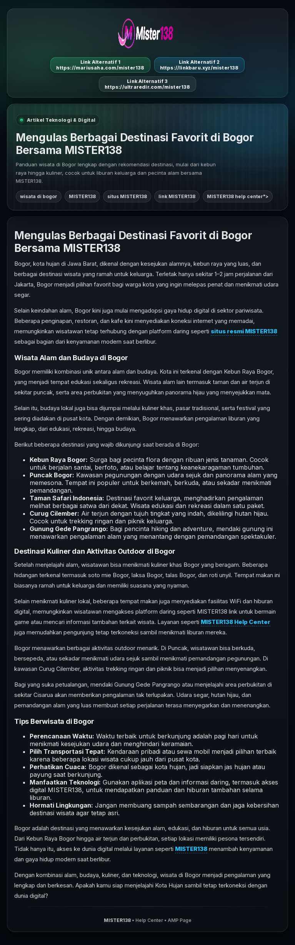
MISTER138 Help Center (235, 622)
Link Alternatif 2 (199, 65)
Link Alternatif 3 (147, 84)
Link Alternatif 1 (100, 65)
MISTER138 (191, 848)
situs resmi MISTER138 (244, 331)
